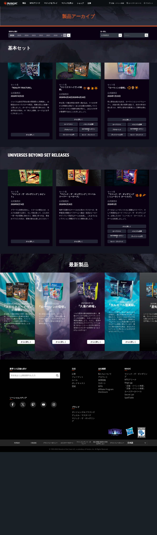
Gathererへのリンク (88, 129)
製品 (24, 3)
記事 (89, 3)
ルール (75, 380)
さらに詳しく (30, 134)
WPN (100, 386)
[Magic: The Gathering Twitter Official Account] (23, 405)
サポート (102, 383)
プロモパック (68, 129)
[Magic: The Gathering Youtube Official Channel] (43, 405)
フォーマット (77, 377)
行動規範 (33, 443)
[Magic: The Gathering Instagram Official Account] (54, 405)
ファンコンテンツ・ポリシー (84, 443)
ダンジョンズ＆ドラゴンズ (83, 412)
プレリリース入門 (68, 134)
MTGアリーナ (35, 3)
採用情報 (102, 380)
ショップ (80, 3)
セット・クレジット (88, 134)
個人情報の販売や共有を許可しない (100, 443)
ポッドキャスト (78, 383)
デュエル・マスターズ (81, 415)
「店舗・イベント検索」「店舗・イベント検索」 (135, 387)
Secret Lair (129, 394)
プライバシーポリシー (50, 443)
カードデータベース (133, 3)
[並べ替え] (111, 35)
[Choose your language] (136, 443)
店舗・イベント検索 (116, 3)
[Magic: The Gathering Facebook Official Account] (13, 405)
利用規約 (17, 443)
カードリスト (68, 124)
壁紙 (74, 386)
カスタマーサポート (67, 443)
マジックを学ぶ (67, 3)
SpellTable (129, 397)
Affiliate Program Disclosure (106, 390)
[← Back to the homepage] (11, 3)
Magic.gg (128, 382)
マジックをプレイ (50, 3)
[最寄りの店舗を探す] (57, 375)
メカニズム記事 (89, 124)
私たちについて (104, 374)
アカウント (148, 3)
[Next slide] (68, 35)
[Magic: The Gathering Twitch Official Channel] (33, 405)
